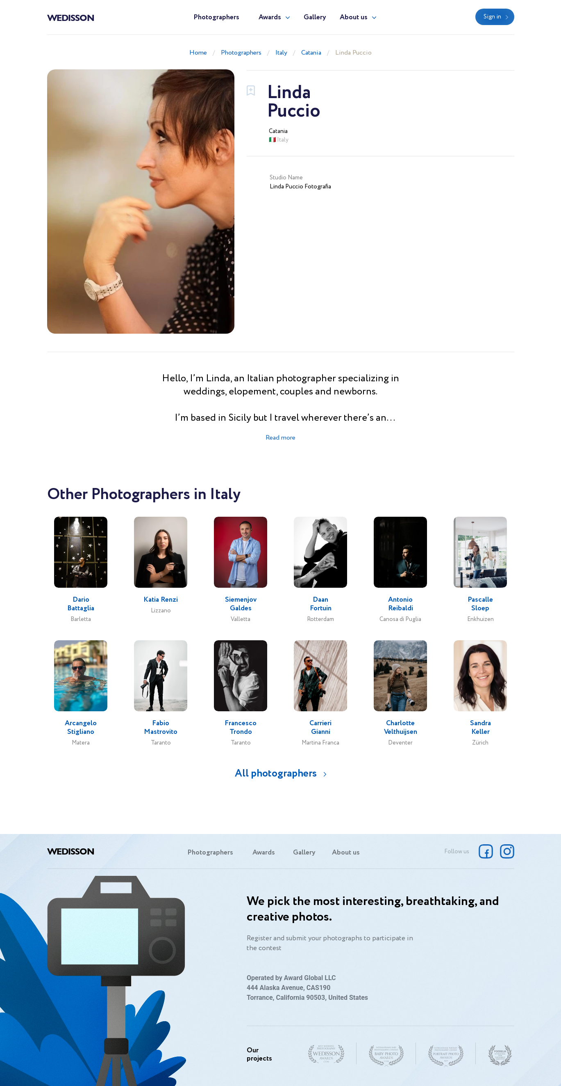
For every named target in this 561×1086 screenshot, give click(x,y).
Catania (311, 52)
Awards (270, 17)
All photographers (276, 773)
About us (354, 17)
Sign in (492, 16)
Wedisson (70, 17)
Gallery (315, 17)
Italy (281, 52)
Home (198, 52)
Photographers (216, 17)
